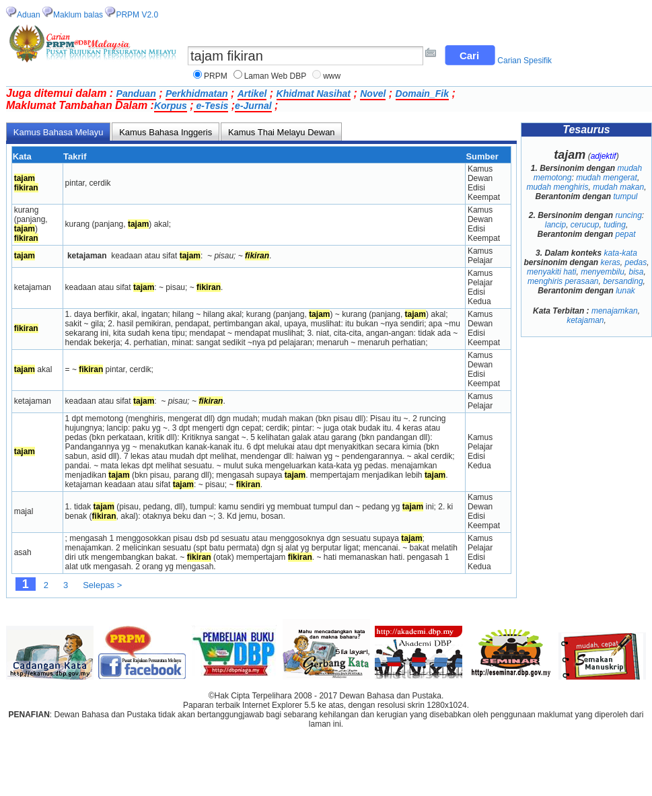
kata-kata (620, 253)
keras (610, 262)
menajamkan (614, 311)
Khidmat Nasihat (314, 93)
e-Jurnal (253, 105)
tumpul (626, 196)
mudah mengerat (606, 177)
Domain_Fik (422, 93)
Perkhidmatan (197, 93)
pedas (635, 262)
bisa (636, 272)
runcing (629, 215)
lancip (555, 224)
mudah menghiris (557, 187)
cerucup (585, 224)
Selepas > (102, 585)
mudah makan (618, 187)
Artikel (252, 93)
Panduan (136, 93)
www (331, 76)
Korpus (170, 105)
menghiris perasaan (563, 281)
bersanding (623, 281)
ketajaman (585, 320)
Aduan (28, 15)
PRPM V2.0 (137, 15)
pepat (626, 234)
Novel (373, 93)
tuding (615, 224)
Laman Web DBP (275, 76)
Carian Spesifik (524, 60)
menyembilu (602, 272)
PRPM (215, 76)
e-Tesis (211, 105)
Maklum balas (78, 15)
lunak (625, 290)
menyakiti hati (551, 272)
